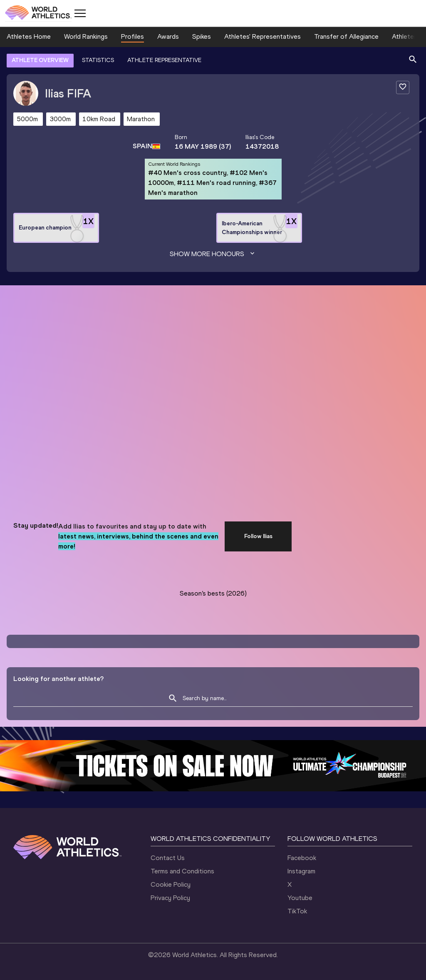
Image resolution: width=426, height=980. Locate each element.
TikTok (297, 911)
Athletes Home (29, 36)
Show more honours (213, 254)
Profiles (132, 36)
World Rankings (86, 36)
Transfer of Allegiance (346, 36)
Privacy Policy (170, 898)
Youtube (299, 898)
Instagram (301, 871)
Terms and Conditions (182, 871)
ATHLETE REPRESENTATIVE (164, 60)
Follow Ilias (258, 536)
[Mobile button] (80, 13)
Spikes (201, 36)
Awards (168, 36)
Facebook (301, 858)
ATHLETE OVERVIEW (40, 60)
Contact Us (168, 858)
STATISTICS (98, 60)
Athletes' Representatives (262, 36)
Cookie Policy (171, 884)
